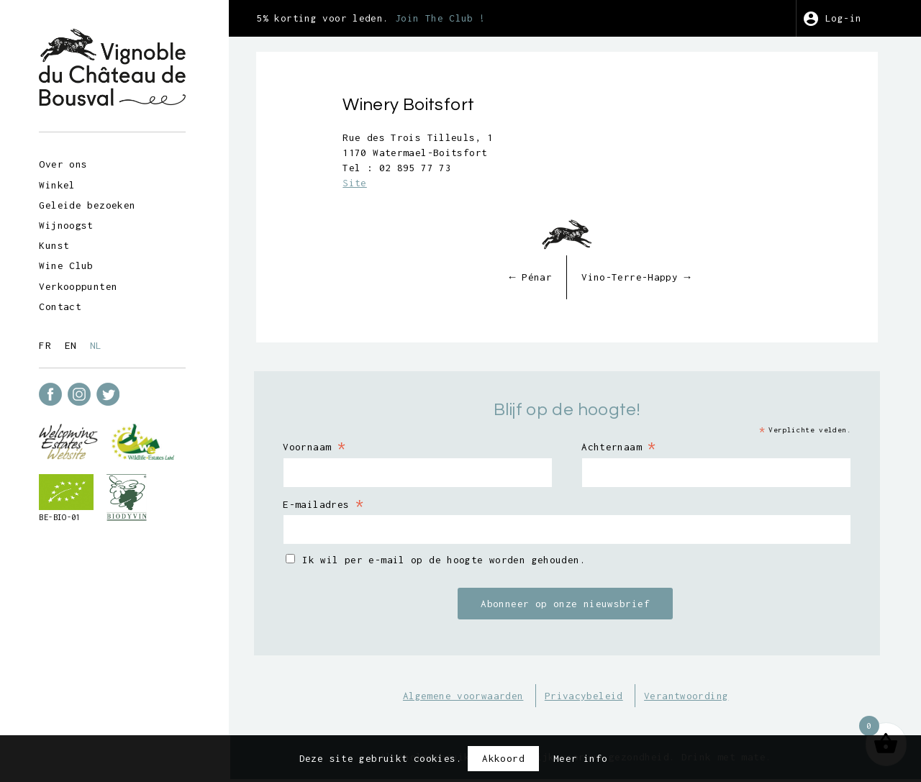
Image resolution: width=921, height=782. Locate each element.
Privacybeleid (592, 697)
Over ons (67, 162)
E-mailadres (342, 505)
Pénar (539, 278)
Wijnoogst (70, 223)
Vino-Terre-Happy (644, 278)
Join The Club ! (457, 18)
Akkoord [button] (503, 758)
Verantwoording (695, 697)
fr (49, 344)
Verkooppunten (82, 285)
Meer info (580, 758)
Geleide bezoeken (91, 203)
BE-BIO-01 (63, 516)
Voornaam (333, 447)
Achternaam (627, 447)
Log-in (846, 18)
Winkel (61, 183)
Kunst (58, 244)
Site (372, 184)
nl (100, 344)
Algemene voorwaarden (472, 697)
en (74, 344)
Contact (64, 305)
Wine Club (70, 264)
